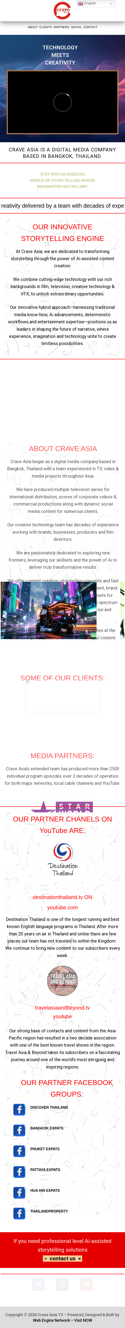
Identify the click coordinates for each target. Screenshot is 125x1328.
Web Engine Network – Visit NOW (62, 1320)
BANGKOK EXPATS (46, 1128)
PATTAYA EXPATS (45, 1170)
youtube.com (62, 907)
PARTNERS (61, 27)
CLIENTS (45, 27)
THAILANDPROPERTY (49, 1211)
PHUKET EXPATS (45, 1149)
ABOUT (33, 27)
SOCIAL (76, 27)
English (87, 3)
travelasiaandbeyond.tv (62, 1008)
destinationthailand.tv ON (62, 897)
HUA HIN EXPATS (45, 1190)
